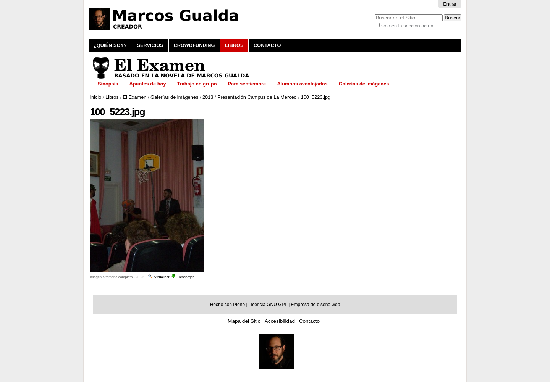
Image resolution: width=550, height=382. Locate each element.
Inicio (95, 97)
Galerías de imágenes (174, 97)
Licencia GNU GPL (268, 304)
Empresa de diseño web (315, 304)
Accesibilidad (280, 321)
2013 (207, 97)
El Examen (135, 97)
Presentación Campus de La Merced (257, 97)
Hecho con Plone (227, 304)
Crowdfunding (194, 45)
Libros (234, 45)
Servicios (150, 45)
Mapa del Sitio (244, 321)
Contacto (267, 45)
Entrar (449, 4)
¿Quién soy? (110, 45)
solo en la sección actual (407, 26)
